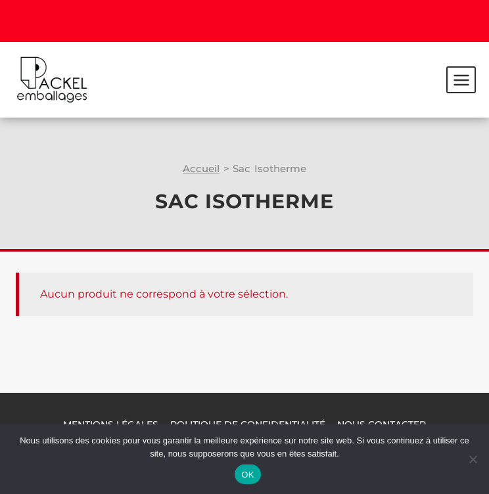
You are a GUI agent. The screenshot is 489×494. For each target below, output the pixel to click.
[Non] (472, 459)
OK (247, 475)
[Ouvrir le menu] (461, 79)
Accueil (201, 168)
